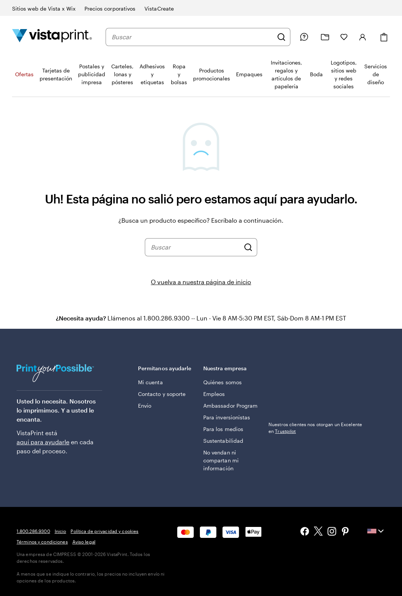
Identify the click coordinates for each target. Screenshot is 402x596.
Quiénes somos (222, 382)
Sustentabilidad (223, 440)
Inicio (60, 531)
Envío (144, 405)
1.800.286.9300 (33, 531)
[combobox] (192, 37)
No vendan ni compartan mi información (221, 460)
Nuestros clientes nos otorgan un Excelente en (315, 428)
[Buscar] (281, 37)
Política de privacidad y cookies (104, 531)
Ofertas (24, 74)
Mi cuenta (150, 382)
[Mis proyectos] (325, 37)
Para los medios (223, 429)
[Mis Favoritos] (344, 37)
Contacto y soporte (162, 394)
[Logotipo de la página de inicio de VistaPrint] (52, 37)
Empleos (214, 394)
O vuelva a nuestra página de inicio (201, 281)
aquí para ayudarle (43, 441)
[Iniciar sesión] (363, 37)
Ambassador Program (230, 405)
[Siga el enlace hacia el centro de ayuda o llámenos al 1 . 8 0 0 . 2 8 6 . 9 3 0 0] (304, 37)
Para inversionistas (226, 417)
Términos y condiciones (42, 541)
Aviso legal (83, 541)
